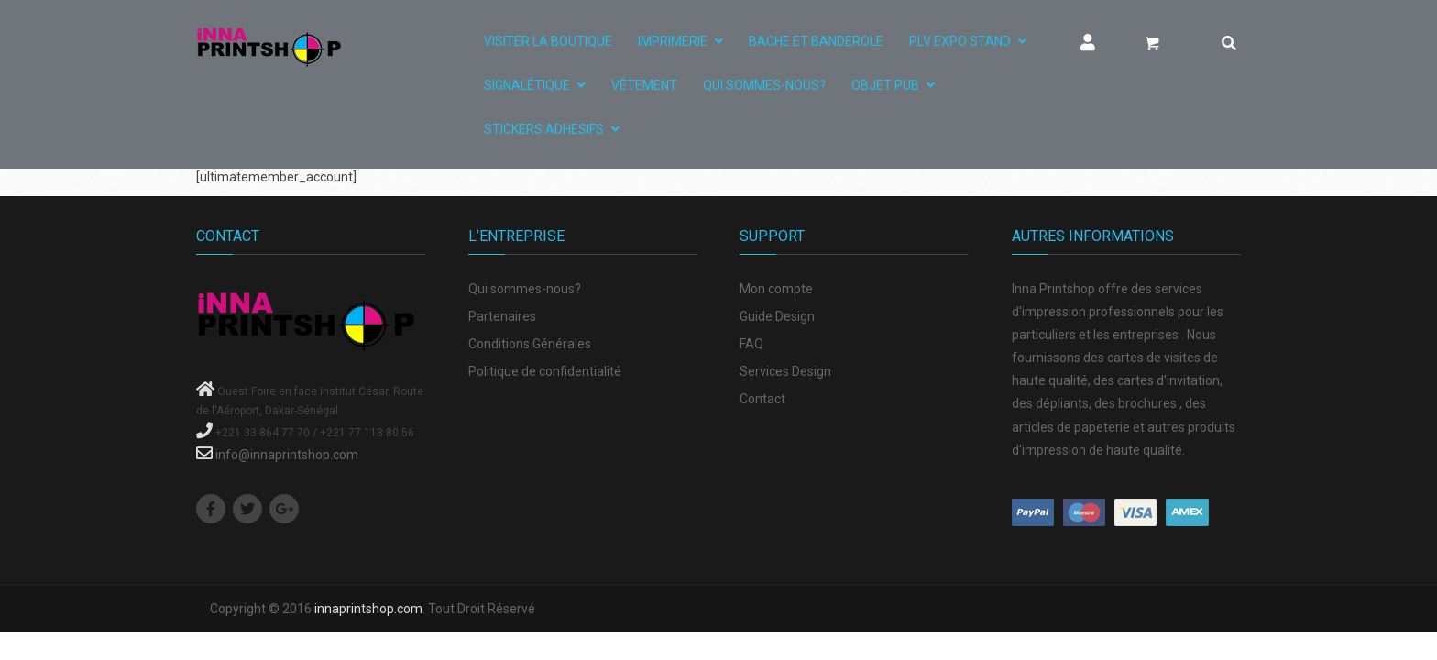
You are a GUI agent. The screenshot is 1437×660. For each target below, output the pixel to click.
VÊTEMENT (644, 85)
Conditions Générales (529, 343)
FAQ (751, 343)
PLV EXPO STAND (960, 41)
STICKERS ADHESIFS (544, 129)
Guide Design (777, 316)
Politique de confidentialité (544, 371)
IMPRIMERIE (673, 41)
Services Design (785, 371)
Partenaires (502, 316)
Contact (762, 398)
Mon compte (776, 288)
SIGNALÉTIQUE (527, 85)
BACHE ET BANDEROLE (816, 41)
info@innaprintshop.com (286, 454)
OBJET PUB (885, 85)
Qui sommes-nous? (764, 85)
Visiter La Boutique (548, 41)
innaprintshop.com (368, 608)
